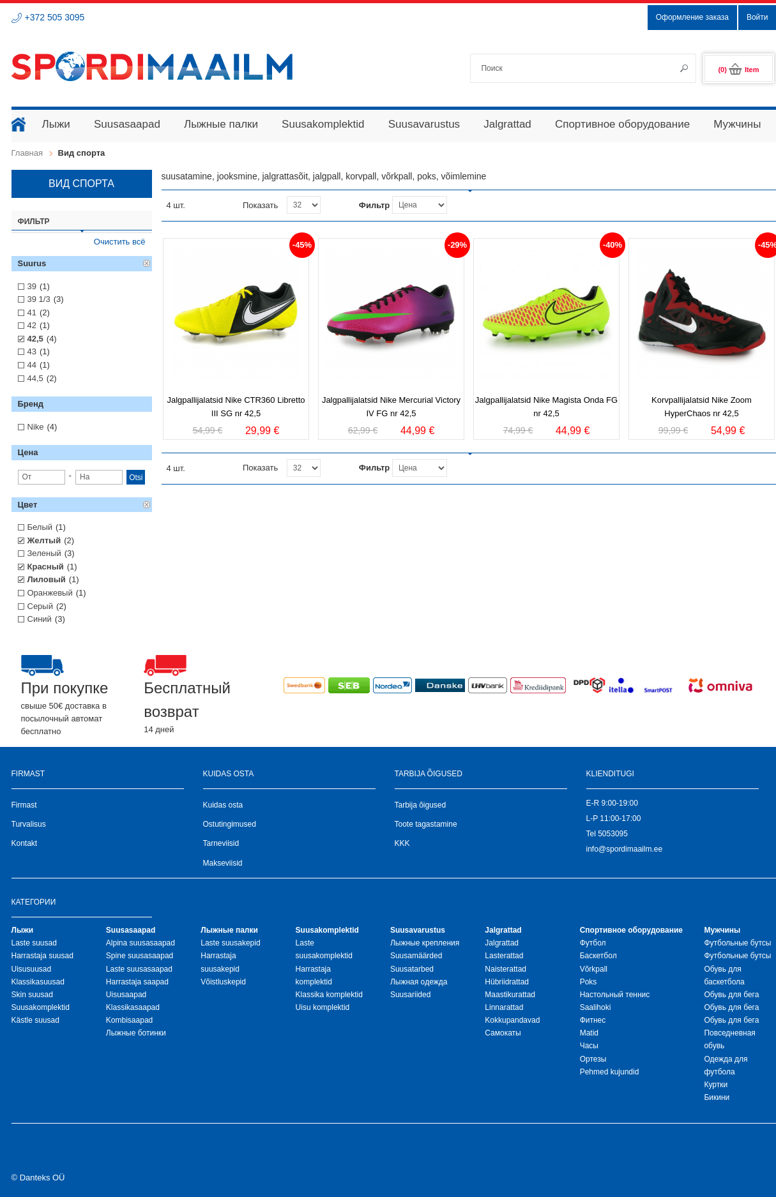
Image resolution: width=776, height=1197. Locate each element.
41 (31, 312)
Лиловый (46, 579)
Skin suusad (32, 994)
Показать (260, 205)
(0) (738, 69)
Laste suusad (34, 942)
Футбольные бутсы (737, 942)
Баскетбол (598, 955)
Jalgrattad (502, 942)
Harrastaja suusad (42, 955)
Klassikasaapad (133, 1007)
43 (31, 351)
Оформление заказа (692, 17)
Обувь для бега (731, 994)
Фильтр (374, 205)
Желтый (44, 540)
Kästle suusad (35, 1020)
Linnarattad (504, 1007)
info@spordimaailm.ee (624, 849)
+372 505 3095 (55, 17)
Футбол (593, 942)
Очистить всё (120, 241)
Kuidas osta (223, 805)
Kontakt (24, 843)
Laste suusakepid (230, 942)
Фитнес (593, 1020)
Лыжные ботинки (136, 1032)
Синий (39, 619)
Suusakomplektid (40, 1007)
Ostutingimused (229, 824)
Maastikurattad (510, 994)
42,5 (35, 338)
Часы (589, 1045)
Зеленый (44, 553)
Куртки (715, 1084)
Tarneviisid (221, 843)
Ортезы (593, 1059)
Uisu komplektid (323, 1007)
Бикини (716, 1097)
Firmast (24, 805)
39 (31, 286)
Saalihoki (595, 1007)
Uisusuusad (31, 969)
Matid (589, 1032)
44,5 (35, 378)
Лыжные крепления (424, 942)
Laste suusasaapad (139, 969)
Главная (27, 153)
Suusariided (410, 994)
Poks (588, 981)
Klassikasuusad (38, 981)
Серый (40, 606)
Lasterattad (504, 955)
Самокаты (503, 1032)
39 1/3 (38, 299)
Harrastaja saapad (137, 981)
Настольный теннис (615, 994)
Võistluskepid (223, 981)
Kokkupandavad (512, 1020)
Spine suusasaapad (139, 955)
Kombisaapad (129, 1020)
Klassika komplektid (329, 994)
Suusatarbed (412, 969)
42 (31, 325)
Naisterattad (505, 969)
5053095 (613, 833)
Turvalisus (28, 824)
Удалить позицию (147, 263)
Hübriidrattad (507, 981)
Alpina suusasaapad (140, 942)
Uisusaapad (126, 994)
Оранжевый (50, 593)
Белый (40, 527)
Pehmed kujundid (609, 1071)
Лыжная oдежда (419, 981)
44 (31, 365)
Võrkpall (593, 969)
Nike (35, 427)
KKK (402, 843)
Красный (45, 566)
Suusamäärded (416, 955)
